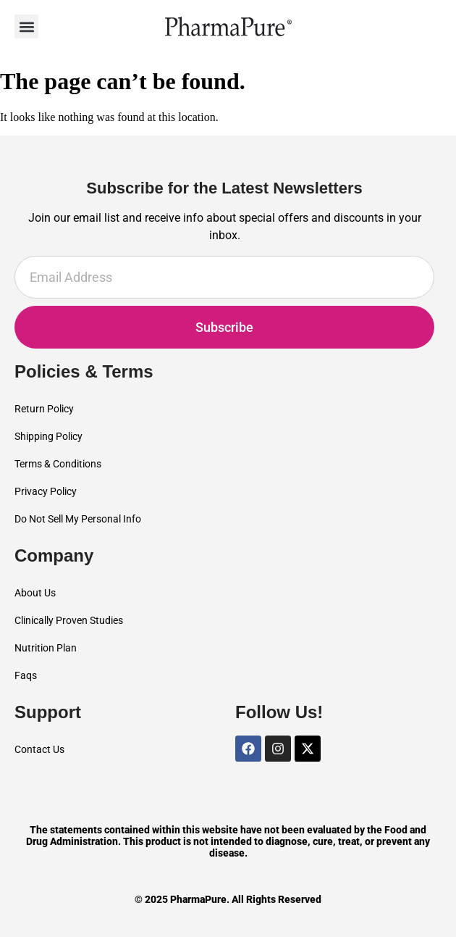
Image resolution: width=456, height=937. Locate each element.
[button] (26, 26)
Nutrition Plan (45, 648)
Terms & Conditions (57, 464)
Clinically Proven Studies (68, 620)
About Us (35, 593)
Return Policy (44, 409)
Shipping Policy (48, 436)
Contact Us (39, 749)
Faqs (25, 675)
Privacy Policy (45, 491)
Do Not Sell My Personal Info (77, 519)
